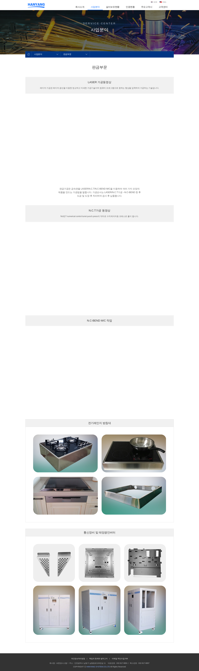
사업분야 (38, 54)
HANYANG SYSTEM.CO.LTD (98, 667)
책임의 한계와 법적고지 (98, 659)
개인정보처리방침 (78, 659)
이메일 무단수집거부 (120, 659)
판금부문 (67, 54)
